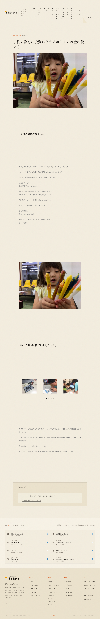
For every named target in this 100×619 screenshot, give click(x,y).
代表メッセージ (35, 596)
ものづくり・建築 (54, 585)
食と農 (50, 581)
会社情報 (67, 11)
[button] (46, 398)
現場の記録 (69, 596)
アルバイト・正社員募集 (57, 13)
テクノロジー (52, 592)
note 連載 (69, 581)
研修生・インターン (89, 585)
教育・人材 (52, 589)
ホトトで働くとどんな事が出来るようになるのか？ (39, 496)
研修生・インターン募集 (63, 13)
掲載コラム (52, 12)
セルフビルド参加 (89, 589)
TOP (34, 8)
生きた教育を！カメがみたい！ (31, 500)
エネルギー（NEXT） (51, 597)
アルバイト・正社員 (89, 581)
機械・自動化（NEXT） (51, 603)
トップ (33, 581)
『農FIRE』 (69, 585)
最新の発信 (69, 592)
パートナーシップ (89, 592)
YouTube (68, 589)
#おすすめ (22, 487)
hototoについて (46, 9)
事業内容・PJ (39, 11)
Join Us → (89, 19)
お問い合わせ (71, 13)
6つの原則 (34, 592)
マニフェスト (34, 589)
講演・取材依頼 (88, 596)
